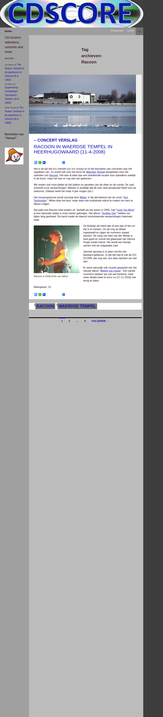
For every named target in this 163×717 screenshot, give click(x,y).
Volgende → (100, 321)
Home (8, 31)
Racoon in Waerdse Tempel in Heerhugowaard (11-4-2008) (73, 149)
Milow (83, 197)
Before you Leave (110, 270)
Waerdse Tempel (95, 172)
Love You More (125, 210)
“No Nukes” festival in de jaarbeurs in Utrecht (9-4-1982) (14, 72)
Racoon (53, 175)
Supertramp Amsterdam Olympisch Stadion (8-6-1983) (12, 95)
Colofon (130, 30)
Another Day (109, 213)
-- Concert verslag (56, 140)
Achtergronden (116, 30)
